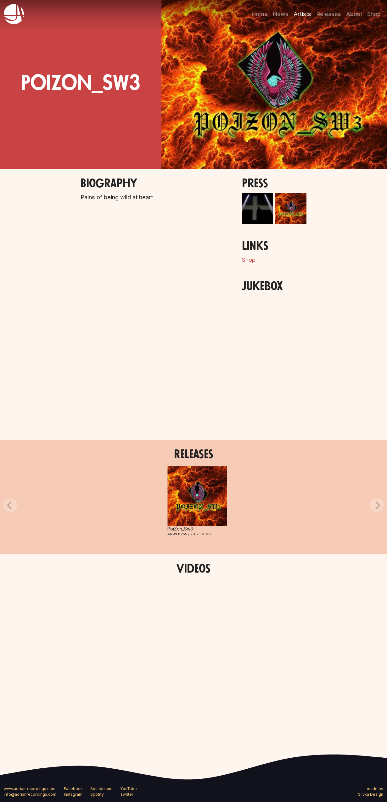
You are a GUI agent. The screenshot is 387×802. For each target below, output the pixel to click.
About (354, 13)
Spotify (97, 794)
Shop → (252, 259)
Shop (374, 13)
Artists (302, 13)
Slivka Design (370, 794)
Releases (328, 13)
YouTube (128, 788)
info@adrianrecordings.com (30, 794)
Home (259, 13)
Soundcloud (101, 788)
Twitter (126, 794)
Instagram (73, 794)
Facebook (73, 788)
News (281, 13)
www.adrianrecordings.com (29, 788)
